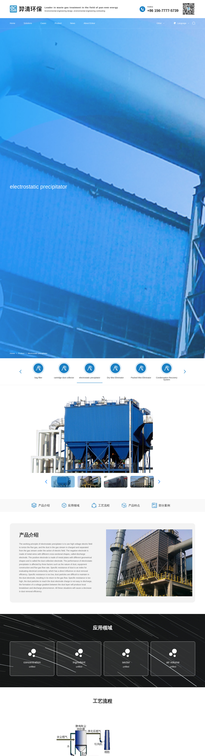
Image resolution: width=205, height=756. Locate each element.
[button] (185, 372)
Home (12, 23)
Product (58, 23)
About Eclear (89, 23)
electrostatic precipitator (37, 353)
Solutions (28, 23)
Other (160, 23)
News (72, 23)
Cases (43, 23)
